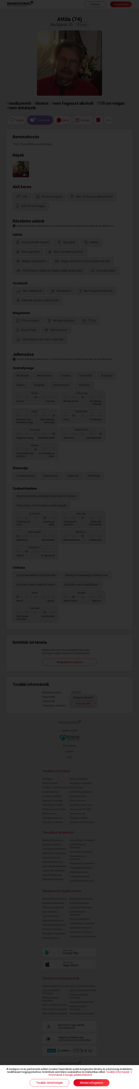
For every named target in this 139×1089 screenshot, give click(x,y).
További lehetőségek (49, 1082)
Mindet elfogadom (91, 1082)
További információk (117, 1072)
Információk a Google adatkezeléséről (70, 1074)
